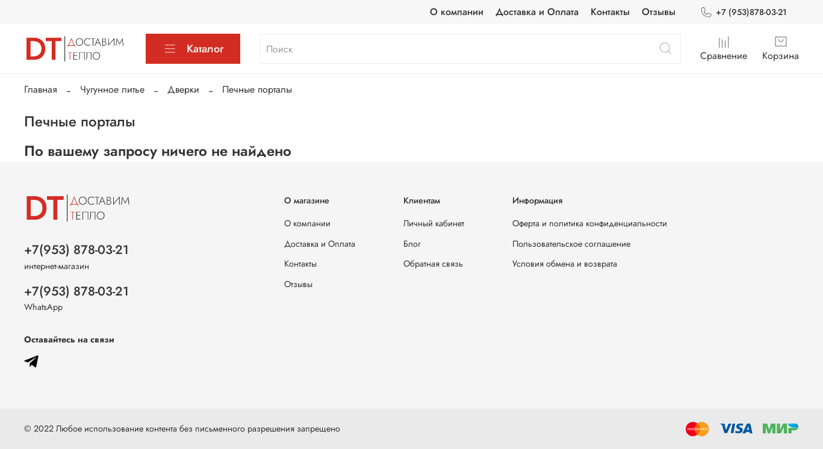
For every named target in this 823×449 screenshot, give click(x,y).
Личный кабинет (433, 223)
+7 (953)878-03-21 (743, 12)
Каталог (193, 49)
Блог (412, 244)
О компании (456, 12)
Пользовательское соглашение (571, 244)
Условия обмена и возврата (564, 264)
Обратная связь (433, 264)
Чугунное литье (112, 89)
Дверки (183, 89)
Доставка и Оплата (537, 12)
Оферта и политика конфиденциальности (589, 223)
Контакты (610, 12)
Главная (40, 89)
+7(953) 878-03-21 (76, 250)
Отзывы (658, 12)
